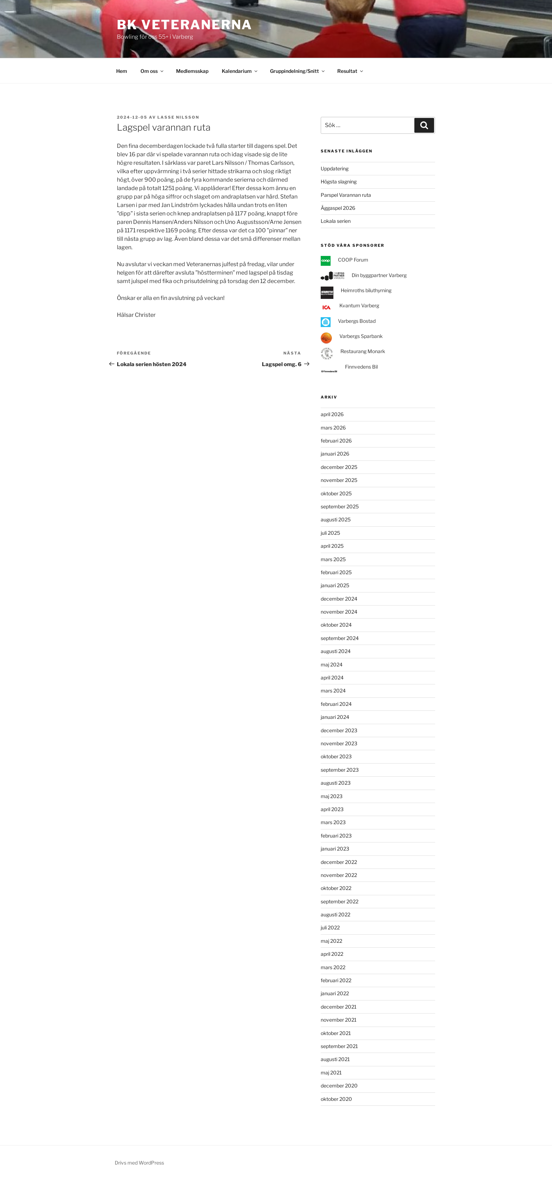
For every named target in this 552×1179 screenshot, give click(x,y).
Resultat (350, 71)
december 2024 (339, 599)
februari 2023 (336, 836)
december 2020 (339, 1086)
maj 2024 (332, 664)
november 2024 (339, 612)
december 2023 (339, 730)
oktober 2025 (336, 493)
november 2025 (339, 480)
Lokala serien (336, 221)
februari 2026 (336, 441)
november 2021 (339, 1020)
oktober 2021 (336, 1033)
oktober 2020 (336, 1099)
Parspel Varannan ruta (346, 195)
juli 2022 (330, 927)
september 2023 (340, 770)
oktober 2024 (336, 625)
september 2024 (340, 638)
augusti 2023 (336, 783)
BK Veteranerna (184, 24)
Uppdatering (335, 168)
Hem (121, 71)
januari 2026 (335, 454)
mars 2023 (333, 822)
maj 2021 (331, 1072)
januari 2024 (335, 717)
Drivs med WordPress (139, 1163)
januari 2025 (335, 585)
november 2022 (339, 875)
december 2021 (339, 1007)
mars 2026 (333, 428)
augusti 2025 (336, 519)
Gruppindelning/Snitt (298, 71)
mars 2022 (333, 967)
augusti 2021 (335, 1059)
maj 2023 (332, 796)
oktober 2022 (336, 888)
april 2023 (332, 809)
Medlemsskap (192, 71)
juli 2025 (330, 533)
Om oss (152, 71)
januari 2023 (335, 849)
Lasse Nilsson (178, 117)
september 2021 (339, 1046)
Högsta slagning (339, 181)
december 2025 (339, 467)
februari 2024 (336, 704)
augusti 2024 (336, 651)
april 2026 (332, 414)
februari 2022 (336, 980)
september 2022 (339, 901)
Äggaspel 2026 (338, 208)
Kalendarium (240, 71)
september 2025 (340, 506)
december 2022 (339, 862)
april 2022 (332, 954)
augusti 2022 (335, 914)
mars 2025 (333, 559)
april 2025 (332, 546)
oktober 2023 (336, 756)
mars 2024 (333, 691)
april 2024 (332, 678)
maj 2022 (331, 941)
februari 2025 (336, 572)
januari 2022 (335, 993)
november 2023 (339, 743)
